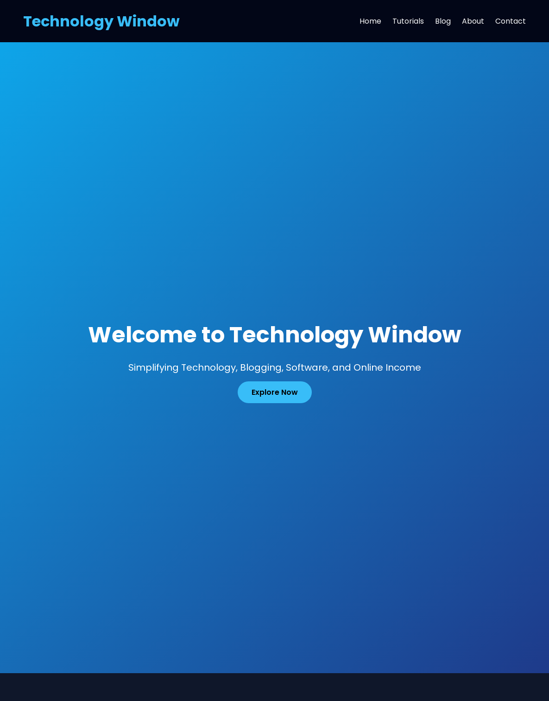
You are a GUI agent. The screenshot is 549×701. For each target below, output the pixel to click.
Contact (510, 21)
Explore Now (275, 392)
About (473, 21)
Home (370, 21)
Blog (443, 21)
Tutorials (408, 21)
